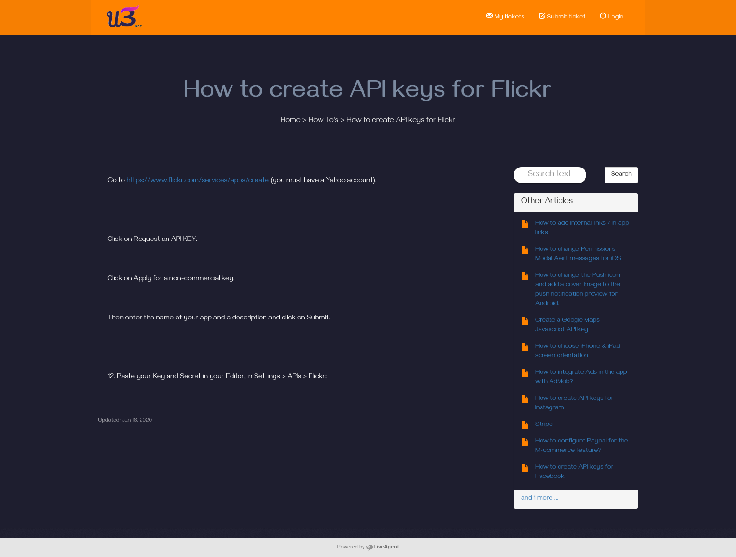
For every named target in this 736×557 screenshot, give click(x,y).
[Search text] (550, 175)
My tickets (505, 17)
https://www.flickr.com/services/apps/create (198, 181)
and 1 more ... (539, 499)
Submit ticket (562, 17)
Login (611, 17)
